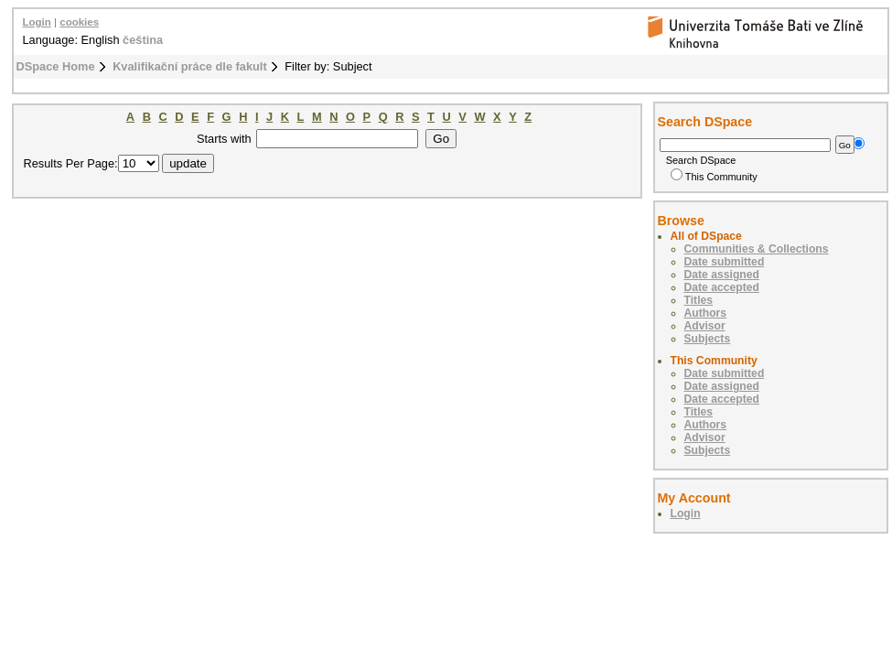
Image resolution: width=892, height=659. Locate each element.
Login (37, 21)
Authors (705, 313)
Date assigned (721, 274)
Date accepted (721, 287)
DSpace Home (55, 66)
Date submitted (724, 261)
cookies (79, 21)
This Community (714, 176)
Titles (699, 300)
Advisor (704, 325)
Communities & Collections (756, 249)
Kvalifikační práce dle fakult (190, 66)
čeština (143, 40)
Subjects (707, 338)
